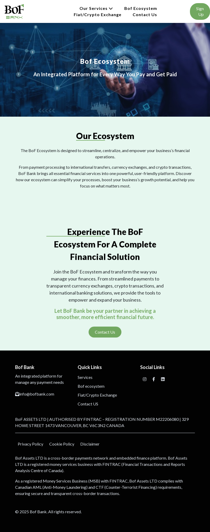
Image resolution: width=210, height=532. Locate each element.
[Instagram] (145, 379)
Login (173, 11)
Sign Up (200, 11)
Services (85, 377)
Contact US (88, 403)
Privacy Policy (30, 443)
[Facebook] (154, 379)
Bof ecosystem (140, 8)
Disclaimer (90, 443)
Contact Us (145, 14)
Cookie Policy (61, 443)
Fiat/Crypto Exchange (97, 14)
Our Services (96, 8)
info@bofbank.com (34, 393)
